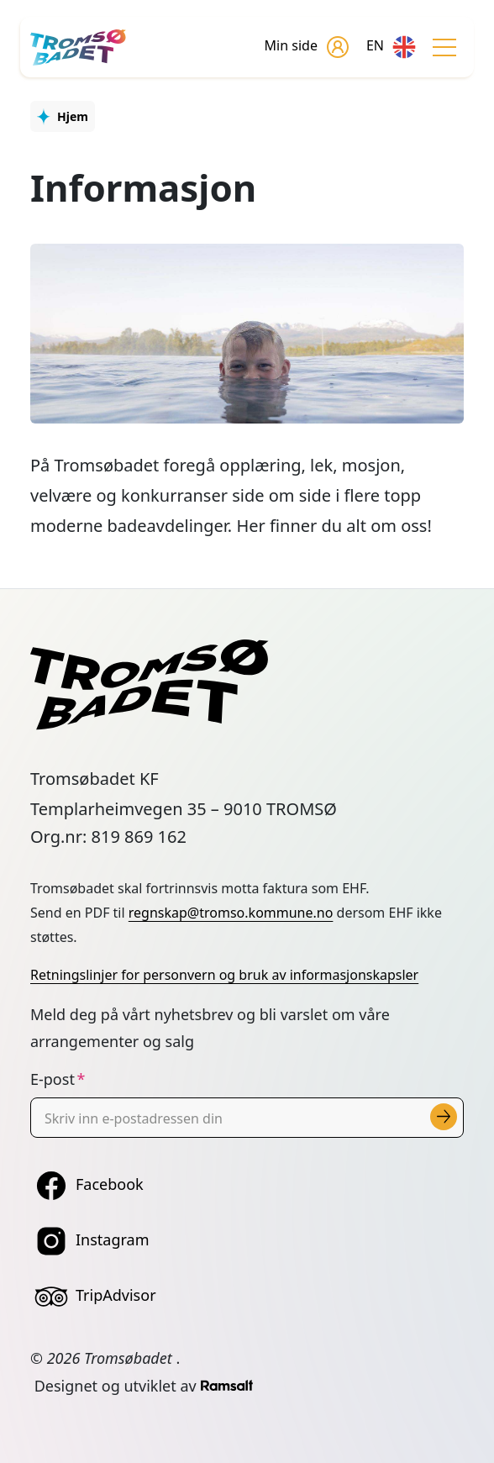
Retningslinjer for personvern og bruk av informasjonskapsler (224, 975)
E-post (52, 1079)
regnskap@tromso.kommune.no (231, 912)
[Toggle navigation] (444, 47)
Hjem (72, 116)
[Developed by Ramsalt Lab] (226, 1385)
